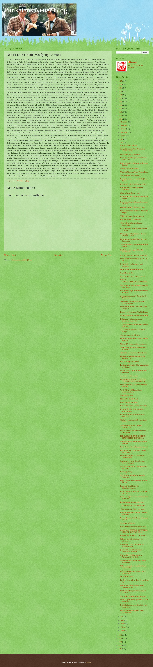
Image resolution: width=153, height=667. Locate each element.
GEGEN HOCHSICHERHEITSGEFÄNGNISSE (134, 281)
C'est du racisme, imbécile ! (129, 145)
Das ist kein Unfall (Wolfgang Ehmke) (132, 207)
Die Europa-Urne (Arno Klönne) (130, 220)
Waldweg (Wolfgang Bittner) (129, 168)
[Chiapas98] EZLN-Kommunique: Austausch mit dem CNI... (131, 556)
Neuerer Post (10, 255)
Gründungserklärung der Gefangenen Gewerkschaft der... (132, 586)
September (124, 132)
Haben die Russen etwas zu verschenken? (133, 527)
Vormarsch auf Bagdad (127, 523)
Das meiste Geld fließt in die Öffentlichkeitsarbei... (129, 487)
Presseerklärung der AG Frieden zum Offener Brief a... (132, 457)
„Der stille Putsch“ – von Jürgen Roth (132, 505)
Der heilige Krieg (126, 472)
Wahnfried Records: (126, 395)
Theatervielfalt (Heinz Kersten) (130, 175)
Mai (122, 617)
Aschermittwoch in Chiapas (129, 376)
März (123, 624)
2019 (120, 102)
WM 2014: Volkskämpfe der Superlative (133, 596)
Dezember (124, 122)
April (123, 620)
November (124, 125)
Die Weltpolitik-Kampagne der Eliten (132, 502)
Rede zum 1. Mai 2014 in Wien (130, 154)
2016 (120, 112)
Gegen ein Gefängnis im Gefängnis (131, 269)
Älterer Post (106, 255)
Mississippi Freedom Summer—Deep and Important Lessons (133, 235)
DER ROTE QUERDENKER (129, 362)
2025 (120, 81)
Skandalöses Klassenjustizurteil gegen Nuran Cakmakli (132, 302)
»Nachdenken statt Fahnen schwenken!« (133, 509)
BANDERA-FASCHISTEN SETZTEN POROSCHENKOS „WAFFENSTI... (133, 380)
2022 (120, 91)
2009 (120, 649)
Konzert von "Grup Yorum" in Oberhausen (134, 312)
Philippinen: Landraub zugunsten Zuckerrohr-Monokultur (131, 320)
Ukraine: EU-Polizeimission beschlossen (133, 344)
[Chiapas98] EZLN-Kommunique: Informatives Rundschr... (131, 551)
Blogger (88, 662)
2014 (120, 119)
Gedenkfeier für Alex (127, 273)
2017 (120, 109)
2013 (120, 635)
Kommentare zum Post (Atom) (22, 260)
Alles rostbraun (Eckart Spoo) (129, 193)
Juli (122, 139)
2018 (120, 105)
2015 (120, 115)
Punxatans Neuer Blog (35, 10)
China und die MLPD (127, 576)
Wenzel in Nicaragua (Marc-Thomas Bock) (134, 172)
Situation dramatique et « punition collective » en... (131, 426)
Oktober (123, 129)
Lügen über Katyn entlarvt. (129, 402)
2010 (120, 645)
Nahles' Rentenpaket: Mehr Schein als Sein (134, 315)
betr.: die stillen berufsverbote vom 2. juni (133, 255)
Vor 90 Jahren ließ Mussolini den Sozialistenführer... (131, 391)
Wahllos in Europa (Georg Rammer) (132, 216)
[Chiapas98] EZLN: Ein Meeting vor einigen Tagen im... (132, 545)
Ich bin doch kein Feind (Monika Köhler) (133, 184)
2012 (120, 638)
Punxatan (133, 62)
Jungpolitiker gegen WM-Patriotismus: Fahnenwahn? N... (132, 150)
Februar (123, 627)
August (123, 136)
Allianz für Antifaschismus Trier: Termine (133, 353)
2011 (120, 642)
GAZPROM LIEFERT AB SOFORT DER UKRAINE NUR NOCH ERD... (133, 531)
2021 (120, 95)
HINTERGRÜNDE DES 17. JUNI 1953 (133, 535)
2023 (120, 88)
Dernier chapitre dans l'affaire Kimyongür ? (134, 406)
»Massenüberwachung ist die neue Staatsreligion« (131, 224)
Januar (123, 630)
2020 (120, 98)
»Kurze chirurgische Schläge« (130, 335)
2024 (120, 84)
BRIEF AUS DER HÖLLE (129, 399)
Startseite (58, 255)
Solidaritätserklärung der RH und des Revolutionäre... (132, 251)
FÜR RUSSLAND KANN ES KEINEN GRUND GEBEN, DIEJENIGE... (133, 437)
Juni (122, 142)
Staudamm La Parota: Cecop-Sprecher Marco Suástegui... (132, 462)
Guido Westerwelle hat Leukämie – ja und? (134, 447)
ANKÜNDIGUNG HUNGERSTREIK (132, 276)
